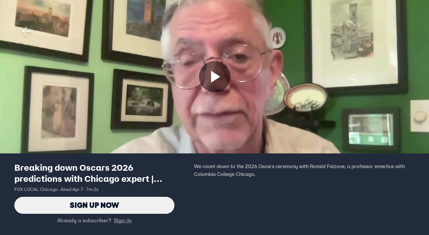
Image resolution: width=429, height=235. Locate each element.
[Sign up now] (214, 76)
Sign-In (123, 220)
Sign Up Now (94, 205)
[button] (27, 31)
